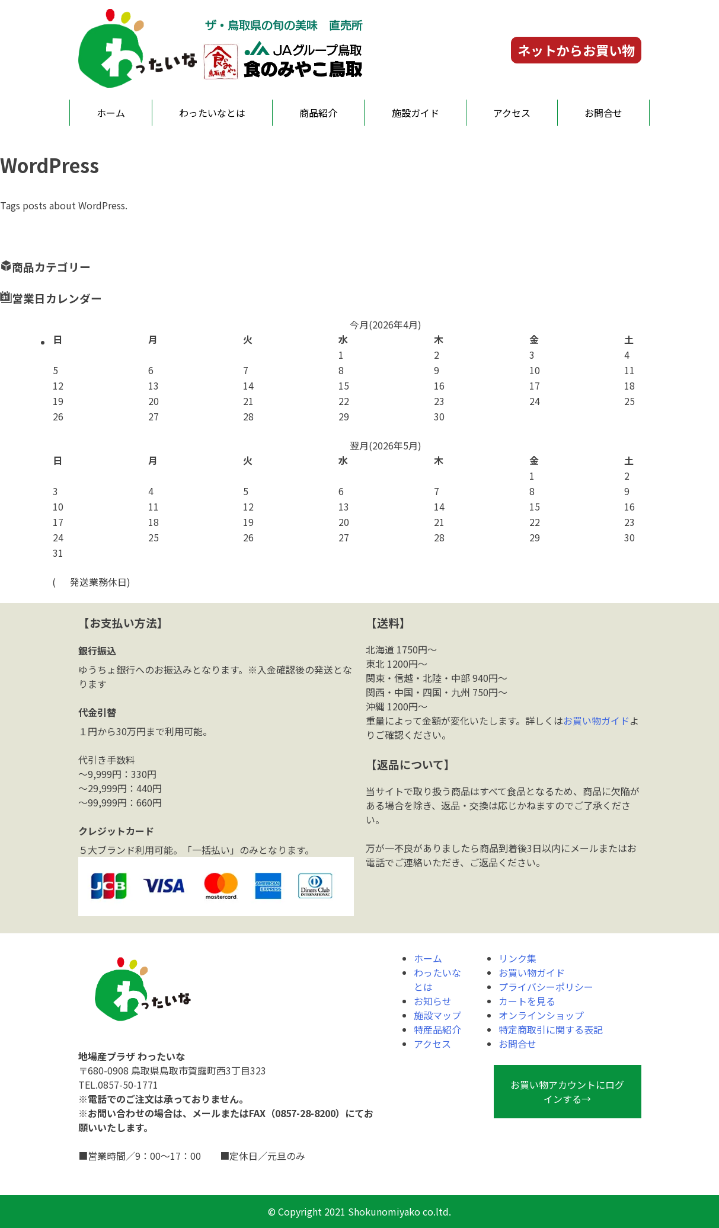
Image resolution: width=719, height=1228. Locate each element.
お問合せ (603, 113)
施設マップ (437, 1015)
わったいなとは (212, 113)
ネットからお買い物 (576, 49)
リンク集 (517, 958)
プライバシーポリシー (545, 987)
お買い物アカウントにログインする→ (567, 1091)
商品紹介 (318, 113)
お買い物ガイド (596, 720)
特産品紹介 (437, 1029)
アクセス (512, 113)
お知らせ (433, 1001)
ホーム (111, 113)
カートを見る (526, 1001)
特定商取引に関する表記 (550, 1029)
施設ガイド (415, 113)
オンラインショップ (541, 1015)
